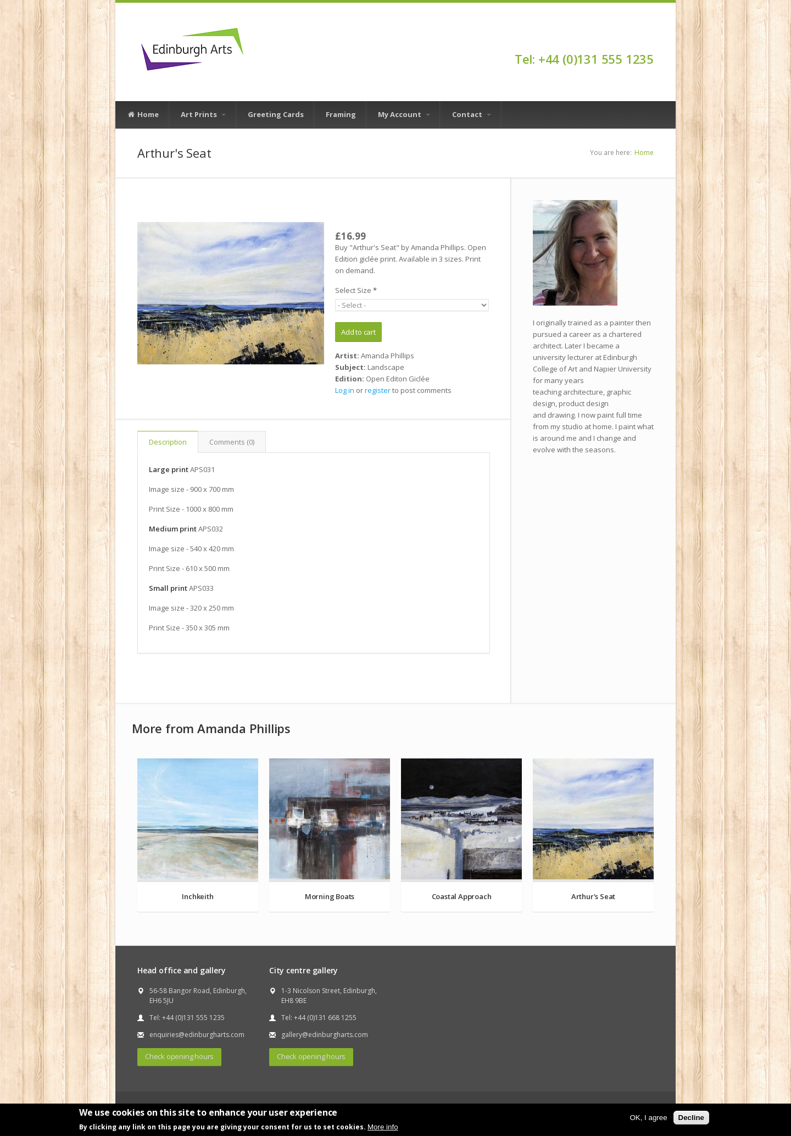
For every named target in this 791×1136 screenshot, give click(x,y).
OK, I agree (648, 1117)
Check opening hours (179, 1056)
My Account (404, 114)
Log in (344, 390)
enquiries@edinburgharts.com (196, 1034)
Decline (691, 1117)
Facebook (648, 39)
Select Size (356, 290)
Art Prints (203, 114)
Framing (341, 114)
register (378, 390)
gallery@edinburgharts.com (324, 1034)
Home (143, 114)
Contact (471, 114)
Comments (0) (231, 442)
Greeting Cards (276, 114)
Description (168, 442)
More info (382, 1127)
